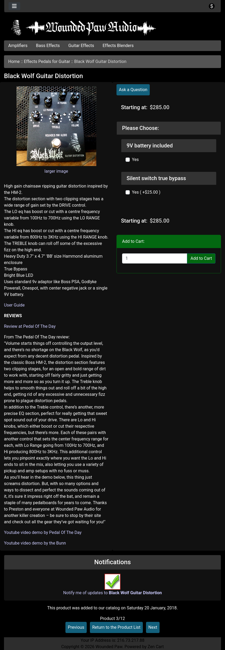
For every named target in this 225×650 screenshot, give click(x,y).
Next (152, 627)
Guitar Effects (81, 45)
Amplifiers (17, 45)
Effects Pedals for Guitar (47, 61)
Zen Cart (156, 646)
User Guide (14, 305)
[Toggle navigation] (14, 6)
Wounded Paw (108, 646)
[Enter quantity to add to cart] (154, 258)
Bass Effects (48, 45)
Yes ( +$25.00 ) (146, 192)
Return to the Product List (116, 627)
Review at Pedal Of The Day (30, 326)
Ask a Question (133, 89)
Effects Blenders (118, 45)
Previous (76, 627)
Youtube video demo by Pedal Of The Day (43, 532)
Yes (135, 159)
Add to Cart (201, 258)
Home (14, 61)
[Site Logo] (112, 27)
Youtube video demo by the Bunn (35, 543)
